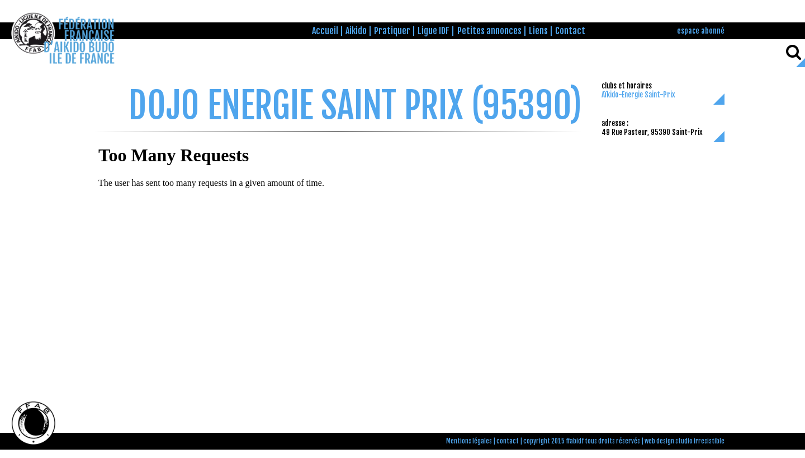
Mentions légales (469, 441)
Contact (570, 30)
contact (507, 441)
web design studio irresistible (684, 441)
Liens (538, 30)
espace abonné (700, 30)
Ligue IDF (433, 30)
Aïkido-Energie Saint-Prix (638, 94)
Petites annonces (489, 30)
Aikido (356, 30)
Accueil (325, 30)
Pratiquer (392, 30)
